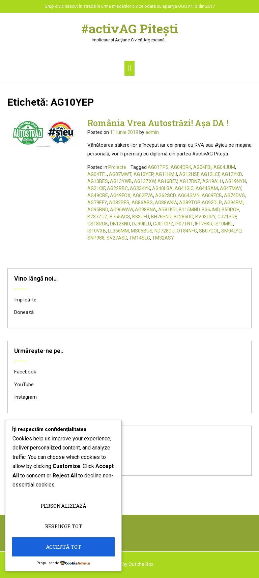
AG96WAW (121, 209)
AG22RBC (117, 188)
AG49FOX (120, 195)
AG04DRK (181, 167)
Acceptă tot (63, 546)
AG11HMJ (166, 174)
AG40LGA (162, 188)
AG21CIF (96, 188)
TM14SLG (139, 238)
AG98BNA (145, 209)
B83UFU (140, 216)
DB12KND (120, 223)
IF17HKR (203, 223)
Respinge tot (63, 526)
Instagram (25, 397)
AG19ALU (212, 181)
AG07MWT (120, 174)
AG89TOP (189, 202)
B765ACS (120, 216)
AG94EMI (233, 202)
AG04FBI (202, 167)
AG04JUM (224, 167)
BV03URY (205, 216)
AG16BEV (167, 181)
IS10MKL (223, 223)
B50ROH (230, 209)
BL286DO (183, 216)
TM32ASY (163, 238)
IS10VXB (96, 230)
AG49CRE (97, 195)
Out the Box (140, 564)
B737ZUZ (97, 216)
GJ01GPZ (163, 223)
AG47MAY (230, 188)
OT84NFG (187, 230)
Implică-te (25, 300)
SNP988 (96, 238)
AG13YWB (121, 181)
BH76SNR (161, 216)
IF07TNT (184, 223)
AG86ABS (142, 202)
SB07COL (209, 230)
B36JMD (211, 209)
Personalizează (63, 505)
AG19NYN (235, 181)
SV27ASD (117, 238)
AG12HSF (189, 174)
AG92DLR (212, 202)
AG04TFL (97, 174)
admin (152, 132)
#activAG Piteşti (129, 29)
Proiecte (117, 167)
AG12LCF (210, 174)
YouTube (24, 385)
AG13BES (97, 181)
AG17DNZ (189, 181)
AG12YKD (232, 174)
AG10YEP (143, 174)
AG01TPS (158, 167)
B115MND (189, 209)
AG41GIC (184, 188)
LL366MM (118, 230)
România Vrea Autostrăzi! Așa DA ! (157, 123)
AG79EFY (97, 202)
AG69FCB (212, 195)
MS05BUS (141, 230)
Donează (24, 312)
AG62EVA (143, 195)
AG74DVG (234, 195)
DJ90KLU (141, 223)
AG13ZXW (144, 181)
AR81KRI (167, 209)
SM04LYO (231, 230)
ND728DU (164, 230)
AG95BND (97, 209)
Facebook (25, 372)
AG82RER (119, 202)
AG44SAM (207, 188)
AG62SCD (165, 195)
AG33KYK (140, 188)
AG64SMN (189, 195)
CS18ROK (97, 223)
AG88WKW (166, 202)
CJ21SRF (227, 216)
